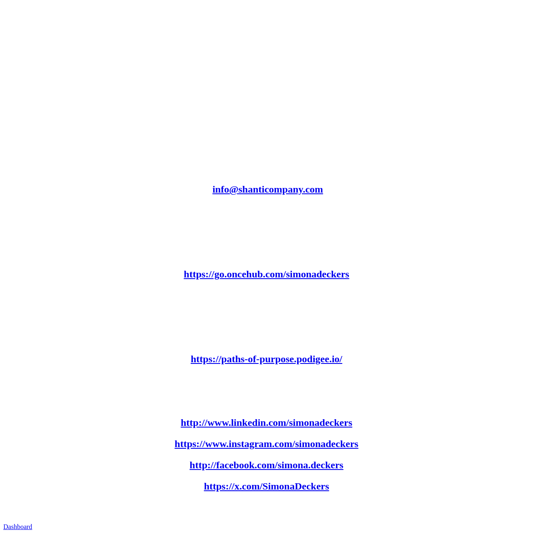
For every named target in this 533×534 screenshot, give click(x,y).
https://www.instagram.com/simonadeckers (266, 443)
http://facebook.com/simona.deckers (266, 465)
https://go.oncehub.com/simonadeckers (266, 274)
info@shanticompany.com (267, 189)
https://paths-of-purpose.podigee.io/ (266, 359)
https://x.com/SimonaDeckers (266, 486)
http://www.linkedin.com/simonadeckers (266, 422)
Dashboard (17, 526)
